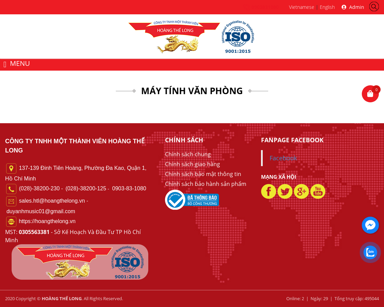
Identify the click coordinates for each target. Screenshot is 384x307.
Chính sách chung (188, 154)
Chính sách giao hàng (192, 164)
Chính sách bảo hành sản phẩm (205, 184)
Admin (353, 7)
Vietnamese (301, 7)
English (327, 7)
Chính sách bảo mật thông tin (203, 174)
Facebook (283, 158)
